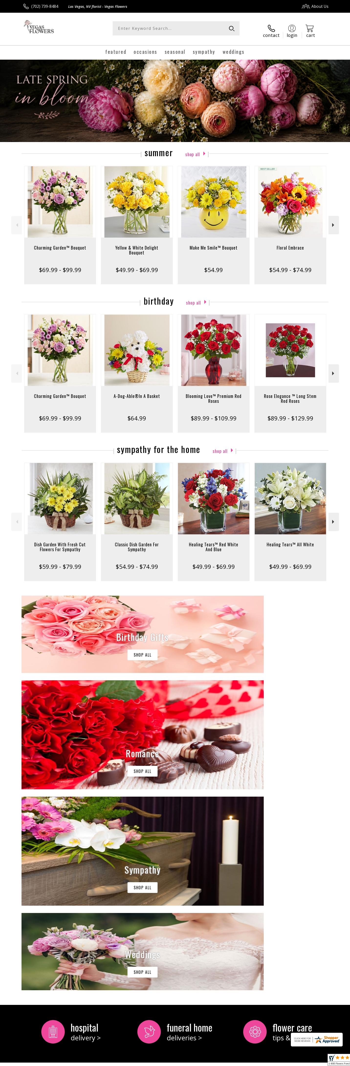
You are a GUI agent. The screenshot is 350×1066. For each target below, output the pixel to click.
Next (333, 220)
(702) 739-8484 (44, 6)
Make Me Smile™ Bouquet (214, 243)
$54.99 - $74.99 (290, 265)
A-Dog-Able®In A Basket (137, 391)
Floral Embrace (290, 243)
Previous (16, 220)
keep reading (52, 878)
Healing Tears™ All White (290, 540)
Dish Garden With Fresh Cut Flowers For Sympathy (60, 542)
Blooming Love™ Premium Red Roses (213, 394)
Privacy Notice (251, 1060)
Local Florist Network (285, 1060)
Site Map (315, 1060)
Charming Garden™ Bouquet (60, 243)
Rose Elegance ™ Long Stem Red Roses (290, 394)
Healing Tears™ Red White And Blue (213, 542)
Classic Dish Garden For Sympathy (137, 542)
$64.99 (136, 414)
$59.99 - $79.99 (60, 562)
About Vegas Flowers (44, 867)
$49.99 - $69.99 (137, 265)
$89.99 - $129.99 (290, 414)
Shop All (192, 149)
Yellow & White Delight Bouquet (136, 245)
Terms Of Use (222, 1060)
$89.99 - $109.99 (214, 414)
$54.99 (213, 265)
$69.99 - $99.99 (60, 265)
